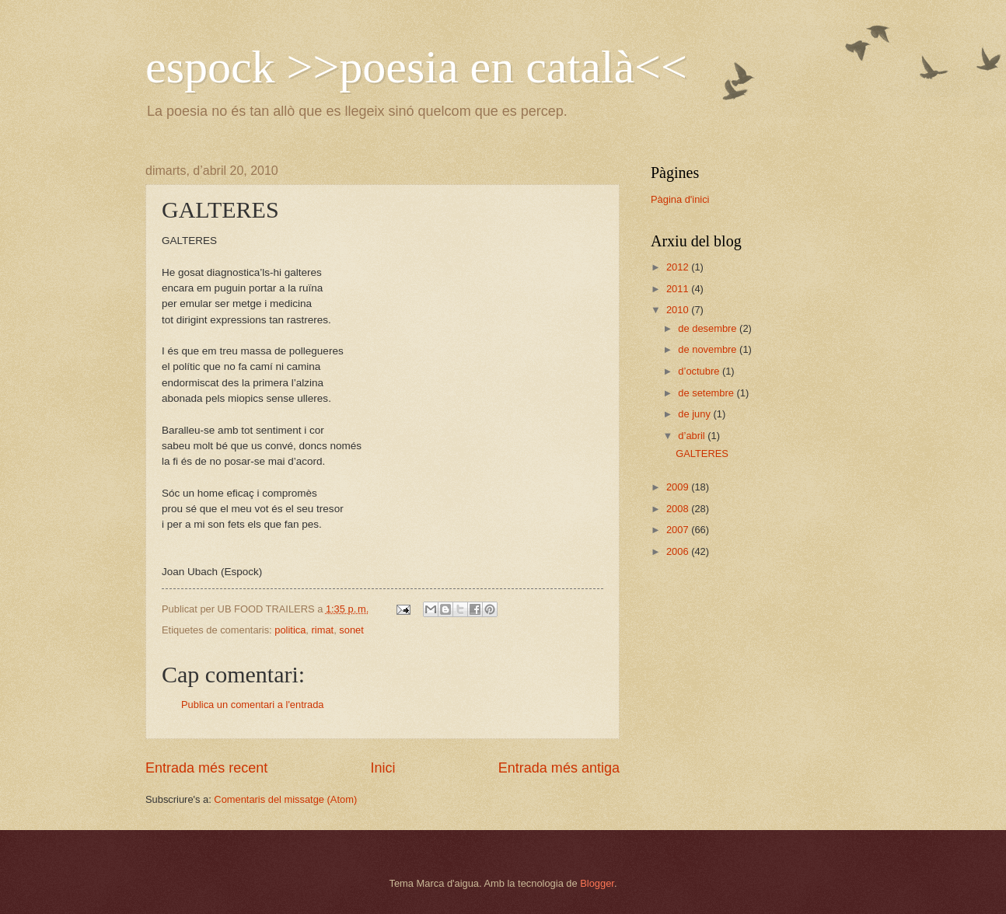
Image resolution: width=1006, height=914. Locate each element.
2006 (678, 551)
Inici (382, 768)
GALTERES (702, 453)
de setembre (707, 393)
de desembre (708, 328)
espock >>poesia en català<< (416, 66)
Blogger (597, 883)
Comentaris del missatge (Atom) (285, 799)
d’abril (692, 435)
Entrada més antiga (559, 768)
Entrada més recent (206, 768)
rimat (323, 630)
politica (290, 630)
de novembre (708, 349)
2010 (678, 310)
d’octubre (700, 371)
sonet (351, 630)
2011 (678, 289)
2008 (678, 509)
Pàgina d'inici (680, 199)
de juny (695, 414)
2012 (678, 267)
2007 (678, 529)
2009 (678, 487)
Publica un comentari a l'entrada (252, 704)
